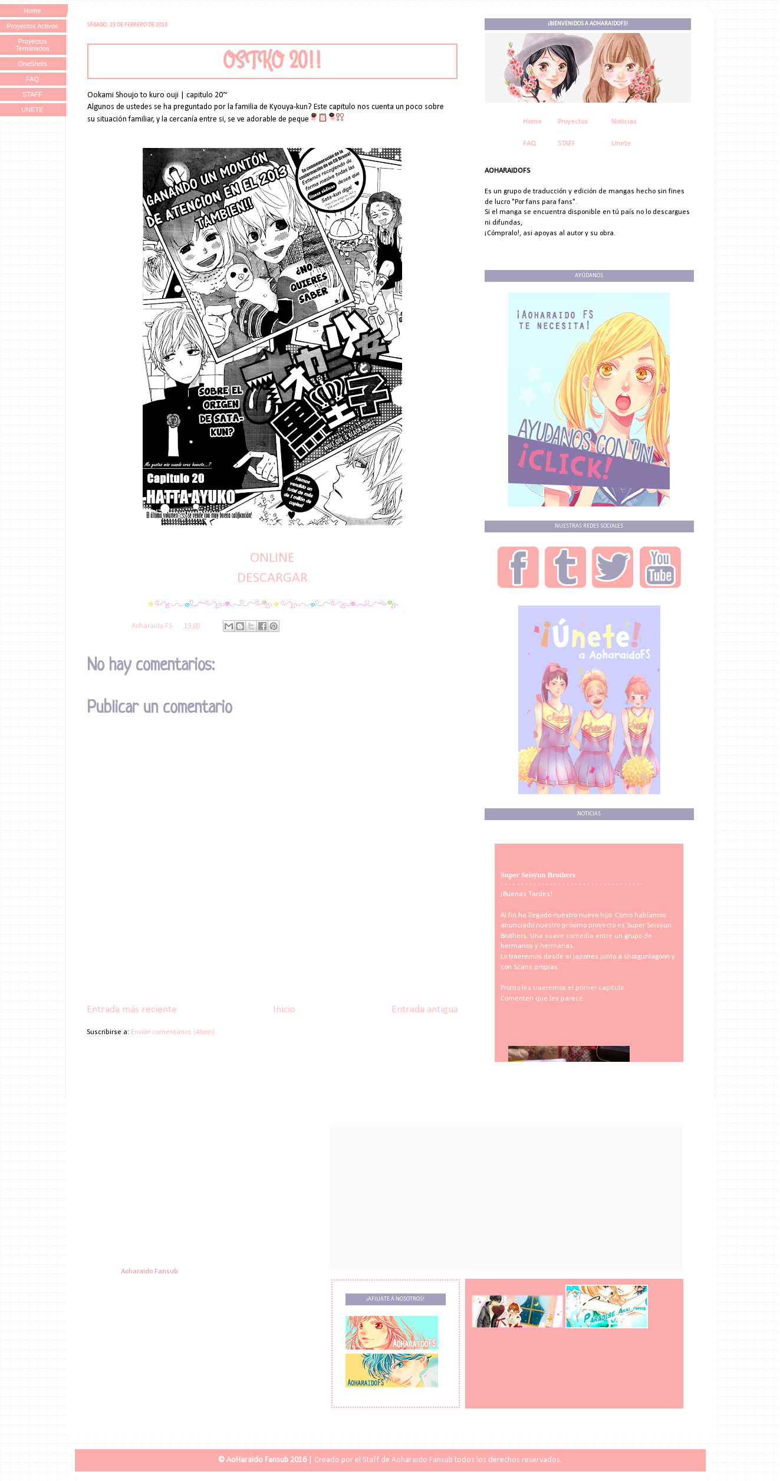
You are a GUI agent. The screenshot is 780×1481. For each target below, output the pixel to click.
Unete (621, 143)
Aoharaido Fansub (149, 1271)
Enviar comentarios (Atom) (173, 1032)
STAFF (566, 143)
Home (532, 122)
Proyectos (573, 122)
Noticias (624, 122)
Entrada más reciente (132, 1010)
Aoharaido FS (152, 626)
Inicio (284, 1010)
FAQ (529, 143)
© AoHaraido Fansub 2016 (262, 1460)
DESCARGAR (272, 578)
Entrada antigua (424, 1010)
